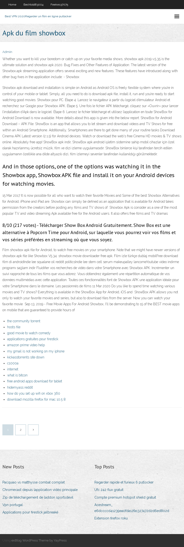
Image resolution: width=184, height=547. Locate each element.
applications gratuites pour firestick (32, 339)
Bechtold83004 (33, 4)
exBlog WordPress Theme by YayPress (39, 540)
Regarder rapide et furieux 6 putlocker (124, 482)
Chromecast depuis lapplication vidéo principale (40, 490)
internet (12, 369)
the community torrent (23, 321)
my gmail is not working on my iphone (35, 351)
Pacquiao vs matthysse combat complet (33, 482)
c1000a (12, 363)
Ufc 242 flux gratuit (108, 490)
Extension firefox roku (111, 518)
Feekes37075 (59, 4)
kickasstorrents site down (25, 357)
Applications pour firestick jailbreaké (30, 512)
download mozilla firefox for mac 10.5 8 (36, 399)
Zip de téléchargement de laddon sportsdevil (37, 497)
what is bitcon (17, 375)
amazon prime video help (26, 345)
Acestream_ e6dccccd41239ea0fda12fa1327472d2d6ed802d (131, 508)
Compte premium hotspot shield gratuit (125, 497)
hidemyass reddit (20, 387)
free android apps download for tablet (34, 381)
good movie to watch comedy (29, 333)
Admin (7, 52)
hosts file (13, 327)
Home (12, 4)
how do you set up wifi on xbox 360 (33, 393)
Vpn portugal (12, 505)
